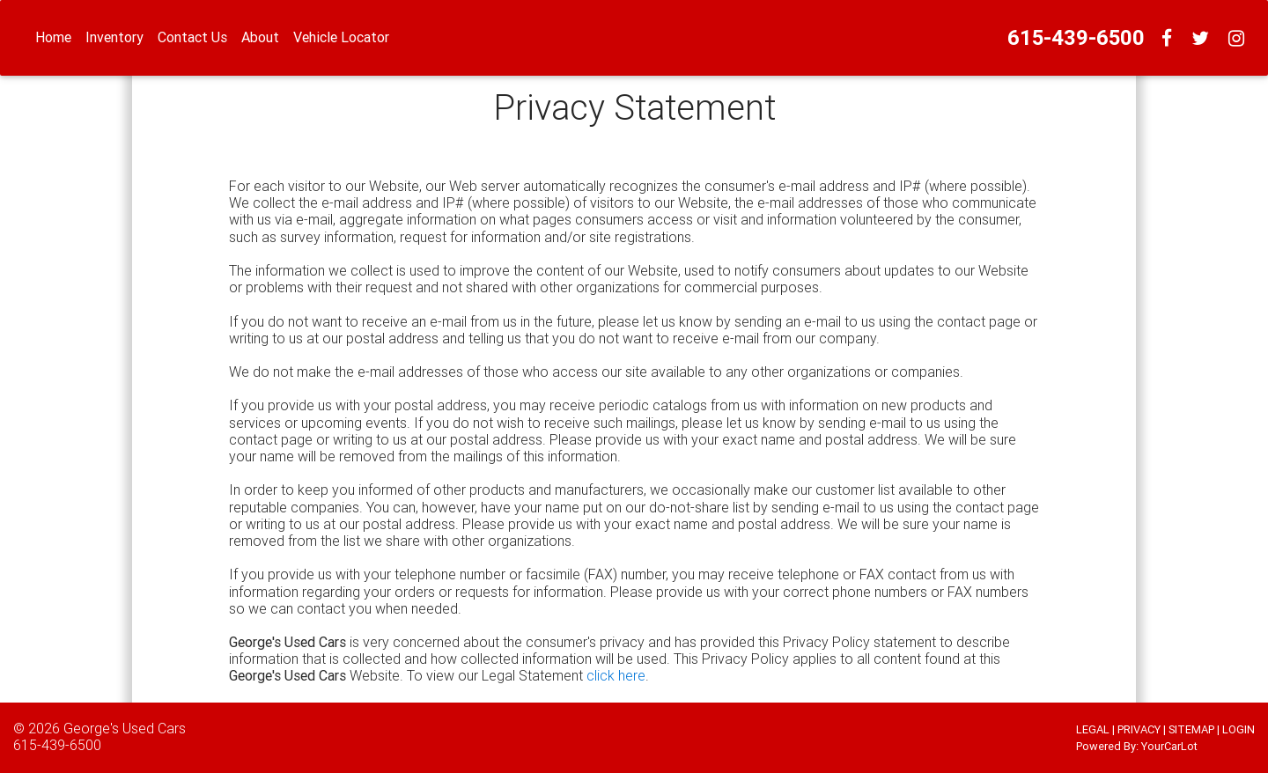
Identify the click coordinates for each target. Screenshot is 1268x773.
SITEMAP (1191, 729)
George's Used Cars (124, 728)
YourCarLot (1169, 746)
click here (615, 675)
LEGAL (1093, 729)
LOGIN (1238, 729)
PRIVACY (1139, 729)
